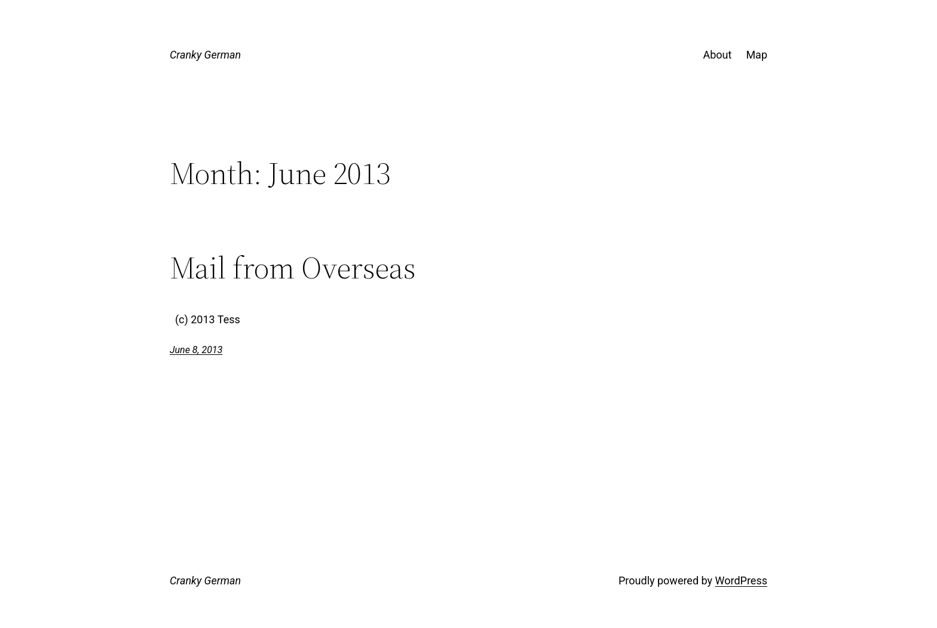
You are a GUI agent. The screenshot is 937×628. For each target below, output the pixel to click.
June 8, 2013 (196, 350)
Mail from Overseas (293, 268)
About (717, 54)
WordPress (741, 580)
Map (756, 54)
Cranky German (205, 54)
